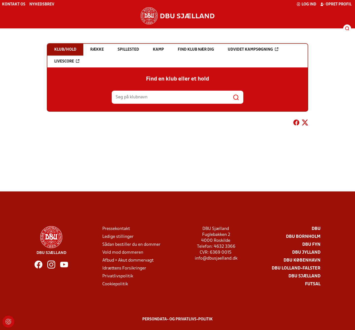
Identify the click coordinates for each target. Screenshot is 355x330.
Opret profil (336, 4)
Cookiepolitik (115, 284)
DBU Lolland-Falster (296, 268)
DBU (316, 229)
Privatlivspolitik (117, 276)
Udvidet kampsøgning (253, 49)
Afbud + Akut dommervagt (128, 260)
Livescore (66, 61)
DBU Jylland (306, 252)
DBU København (302, 260)
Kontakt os (13, 4)
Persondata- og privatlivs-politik (177, 319)
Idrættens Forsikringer (124, 268)
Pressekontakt (116, 229)
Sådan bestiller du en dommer (131, 245)
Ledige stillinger (118, 237)
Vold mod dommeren (122, 252)
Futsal (312, 284)
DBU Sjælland (304, 276)
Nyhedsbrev (41, 4)
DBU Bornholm (303, 237)
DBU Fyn (311, 245)
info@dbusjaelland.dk (216, 258)
